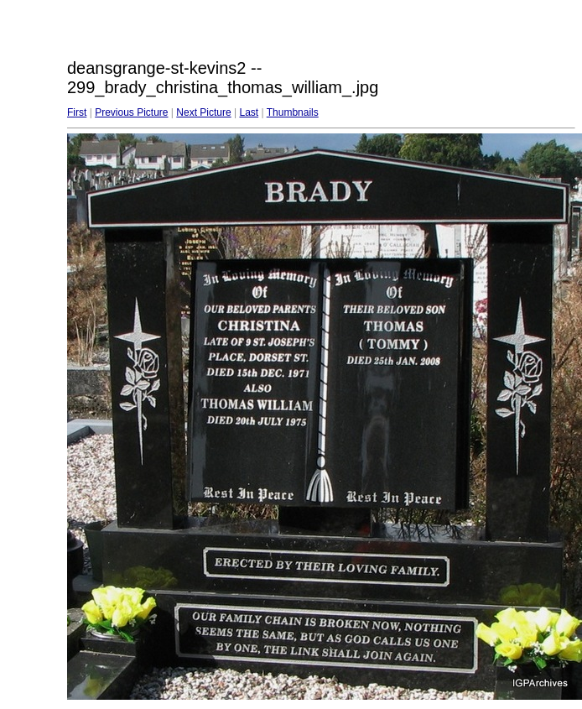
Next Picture (203, 112)
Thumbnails (293, 112)
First (76, 112)
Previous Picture (131, 112)
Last (248, 112)
